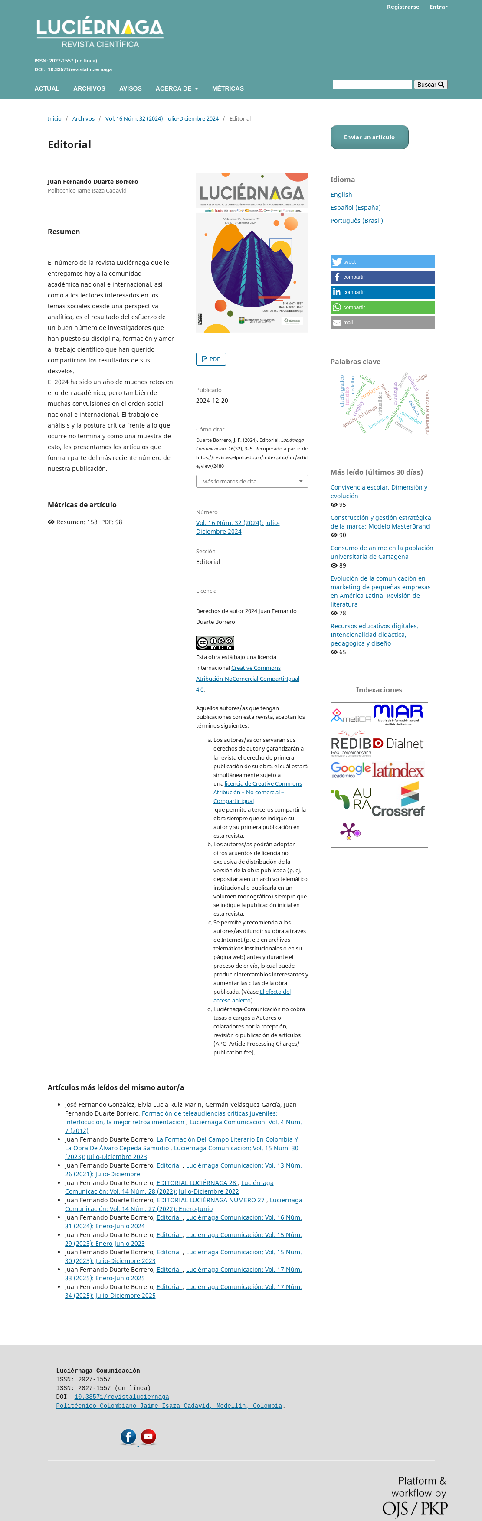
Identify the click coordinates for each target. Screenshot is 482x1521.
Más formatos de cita (229, 481)
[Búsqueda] (372, 84)
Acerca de (174, 88)
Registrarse (403, 6)
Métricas (228, 88)
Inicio (55, 118)
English (341, 194)
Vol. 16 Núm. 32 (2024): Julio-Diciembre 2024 (162, 118)
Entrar (439, 6)
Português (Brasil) (357, 220)
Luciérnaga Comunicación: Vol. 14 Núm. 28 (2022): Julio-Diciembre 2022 (169, 1186)
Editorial (170, 1165)
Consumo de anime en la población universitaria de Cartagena (382, 552)
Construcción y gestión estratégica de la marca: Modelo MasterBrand (381, 521)
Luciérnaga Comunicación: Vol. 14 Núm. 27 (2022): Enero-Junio (183, 1204)
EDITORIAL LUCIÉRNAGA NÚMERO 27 (211, 1200)
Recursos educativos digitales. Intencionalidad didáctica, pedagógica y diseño (375, 634)
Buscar (430, 84)
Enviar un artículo (369, 137)
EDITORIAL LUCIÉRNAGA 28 (197, 1182)
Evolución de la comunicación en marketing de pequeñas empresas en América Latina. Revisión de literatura (381, 591)
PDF (214, 359)
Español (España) (356, 207)
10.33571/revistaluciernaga (80, 69)
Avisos (130, 88)
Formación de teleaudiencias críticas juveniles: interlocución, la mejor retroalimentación (171, 1117)
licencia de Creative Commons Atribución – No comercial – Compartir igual (257, 792)
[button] (383, 261)
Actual (47, 88)
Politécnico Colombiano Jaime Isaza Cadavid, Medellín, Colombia (169, 1406)
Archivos (89, 88)
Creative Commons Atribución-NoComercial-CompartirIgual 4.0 (247, 678)
